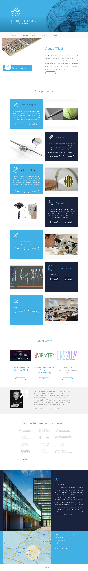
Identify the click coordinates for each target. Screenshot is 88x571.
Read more (50, 73)
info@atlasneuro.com (61, 548)
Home (14, 35)
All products (33, 124)
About (55, 35)
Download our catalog (16, 67)
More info (20, 124)
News (43, 35)
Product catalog (29, 35)
